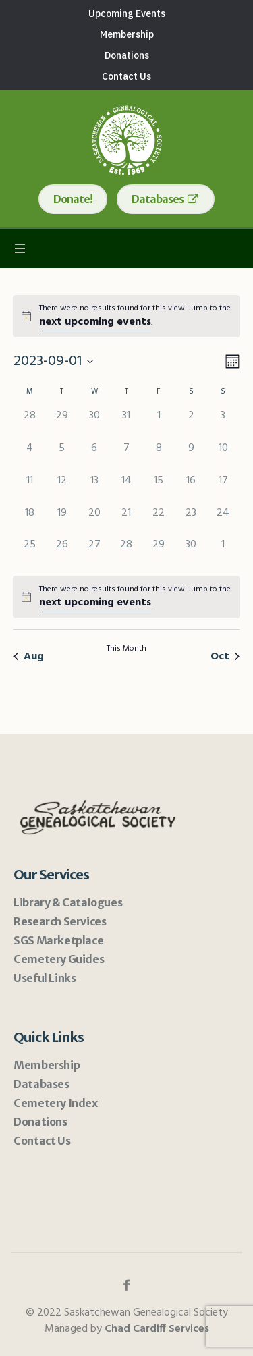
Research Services (59, 921)
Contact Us (41, 1140)
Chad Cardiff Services (157, 1329)
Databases (41, 1084)
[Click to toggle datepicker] (53, 361)
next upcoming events (95, 322)
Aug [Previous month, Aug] (28, 657)
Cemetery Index (55, 1103)
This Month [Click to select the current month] (126, 649)
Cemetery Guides (58, 959)
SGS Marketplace (58, 940)
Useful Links (44, 978)
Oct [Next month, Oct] (225, 657)
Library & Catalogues (67, 902)
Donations (40, 1122)
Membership (46, 1065)
